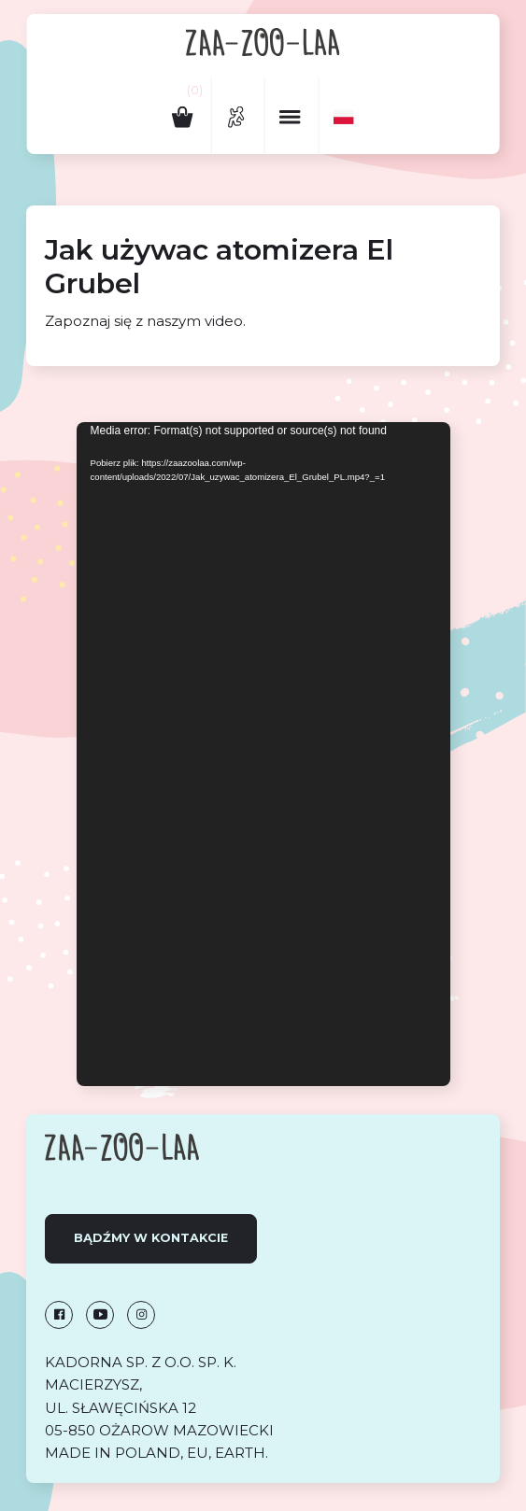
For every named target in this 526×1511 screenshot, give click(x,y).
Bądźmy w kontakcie (151, 1238)
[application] (263, 754)
